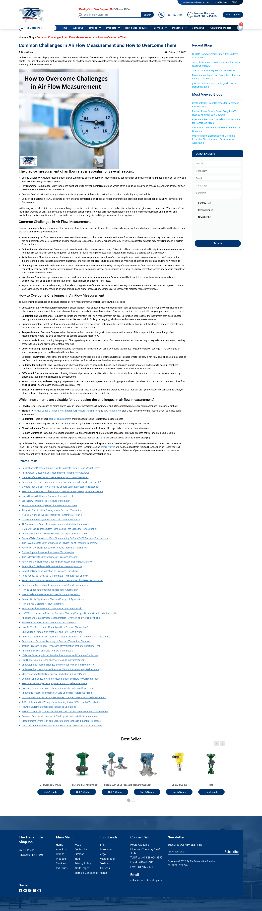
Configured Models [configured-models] (220, 27)
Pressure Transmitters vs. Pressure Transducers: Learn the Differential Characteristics (66, 636)
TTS (102, 844)
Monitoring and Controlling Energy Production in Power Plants (54, 674)
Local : (142, 862)
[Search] (109, 15)
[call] (170, 15)
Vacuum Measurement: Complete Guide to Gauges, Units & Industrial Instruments (64, 697)
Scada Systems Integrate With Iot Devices (213, 70)
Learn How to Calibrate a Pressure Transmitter (46, 500)
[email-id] (240, 28)
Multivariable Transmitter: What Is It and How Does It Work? (52, 631)
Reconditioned (205, 210)
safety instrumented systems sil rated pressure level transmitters (216, 64)
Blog (77, 859)
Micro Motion (107, 859)
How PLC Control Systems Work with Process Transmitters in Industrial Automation (65, 711)
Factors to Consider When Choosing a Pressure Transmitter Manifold (57, 561)
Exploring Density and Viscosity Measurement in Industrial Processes (57, 688)
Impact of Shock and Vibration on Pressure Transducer (50, 571)
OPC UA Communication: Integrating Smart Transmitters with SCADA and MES (62, 725)
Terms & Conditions (82, 873)
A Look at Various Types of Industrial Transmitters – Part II (52, 514)
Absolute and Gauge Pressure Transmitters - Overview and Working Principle (61, 617)
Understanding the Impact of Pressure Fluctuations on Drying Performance (60, 669)
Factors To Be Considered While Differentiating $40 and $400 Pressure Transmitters (65, 538)
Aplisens (105, 868)
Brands (60, 854)
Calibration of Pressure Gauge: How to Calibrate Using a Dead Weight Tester (61, 468)
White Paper (82, 868)
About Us (61, 849)
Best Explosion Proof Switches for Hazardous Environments (216, 104)
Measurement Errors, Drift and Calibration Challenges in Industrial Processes (61, 720)
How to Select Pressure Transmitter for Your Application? (51, 594)
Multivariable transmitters (50, 410)
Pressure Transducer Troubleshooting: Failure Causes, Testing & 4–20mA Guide (62, 491)
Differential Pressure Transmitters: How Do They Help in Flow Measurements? (61, 482)
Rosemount (106, 849)
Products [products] (111, 27)
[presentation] (214, 228)
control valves (108, 446)
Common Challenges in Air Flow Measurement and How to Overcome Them (60, 678)
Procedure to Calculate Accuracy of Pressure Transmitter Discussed (56, 641)
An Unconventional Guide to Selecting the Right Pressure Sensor (55, 533)
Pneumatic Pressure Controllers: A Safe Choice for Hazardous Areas (57, 692)
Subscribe (232, 851)
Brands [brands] (93, 27)
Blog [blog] (31, 37)
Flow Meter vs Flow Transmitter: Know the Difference (49, 622)
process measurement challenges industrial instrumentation (214, 85)
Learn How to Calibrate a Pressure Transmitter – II (48, 496)
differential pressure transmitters (81, 410)
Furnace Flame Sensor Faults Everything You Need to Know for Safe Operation (215, 113)
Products (61, 859)
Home (64, 27)
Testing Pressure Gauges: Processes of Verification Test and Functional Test (61, 645)
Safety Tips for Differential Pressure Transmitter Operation (52, 566)
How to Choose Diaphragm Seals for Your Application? (50, 589)
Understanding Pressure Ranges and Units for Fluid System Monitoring (58, 664)
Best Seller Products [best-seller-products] (136, 27)
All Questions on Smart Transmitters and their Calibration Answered (56, 524)
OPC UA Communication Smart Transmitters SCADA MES (215, 55)
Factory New (204, 203)
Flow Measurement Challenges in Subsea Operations (49, 706)
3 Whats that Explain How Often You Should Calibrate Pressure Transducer (60, 486)
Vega (103, 854)
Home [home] (22, 37)
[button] (128, 800)
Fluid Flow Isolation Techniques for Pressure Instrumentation (53, 660)
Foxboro (104, 863)
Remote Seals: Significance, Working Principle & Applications (53, 599)
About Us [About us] (78, 27)
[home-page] (31, 14)
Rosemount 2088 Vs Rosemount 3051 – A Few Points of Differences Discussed (62, 580)
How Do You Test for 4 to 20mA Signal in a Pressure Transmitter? (55, 627)
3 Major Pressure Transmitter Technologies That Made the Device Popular (59, 528)
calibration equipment (60, 418)
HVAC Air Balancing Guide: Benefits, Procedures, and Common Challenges (60, 655)
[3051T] (50, 768)
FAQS (78, 844)
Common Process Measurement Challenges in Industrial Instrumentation (59, 716)
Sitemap (79, 854)
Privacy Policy (82, 863)
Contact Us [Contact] (198, 27)
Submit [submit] (217, 243)
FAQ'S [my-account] (234, 2)
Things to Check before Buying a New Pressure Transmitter (52, 510)
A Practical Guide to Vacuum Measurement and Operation (217, 129)
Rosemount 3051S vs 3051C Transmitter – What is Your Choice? (55, 575)
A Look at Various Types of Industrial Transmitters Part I (51, 519)
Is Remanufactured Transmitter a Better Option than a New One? (55, 477)
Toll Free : (146, 857)
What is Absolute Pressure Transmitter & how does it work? (52, 608)
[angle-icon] (216, 743)
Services (158, 27)
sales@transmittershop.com (196, 2)
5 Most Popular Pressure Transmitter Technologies (48, 552)
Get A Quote (233, 14)
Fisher (103, 873)
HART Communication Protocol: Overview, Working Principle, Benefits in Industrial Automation (70, 613)
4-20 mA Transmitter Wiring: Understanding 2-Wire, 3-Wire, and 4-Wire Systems (62, 702)
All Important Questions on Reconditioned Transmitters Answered (55, 472)
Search (147, 14)
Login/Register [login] (220, 2)
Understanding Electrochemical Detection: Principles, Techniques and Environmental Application (214, 139)
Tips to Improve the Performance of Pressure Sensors (49, 557)
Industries (177, 27)
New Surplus (204, 217)
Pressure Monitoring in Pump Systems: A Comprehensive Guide (54, 683)
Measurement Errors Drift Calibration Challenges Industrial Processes (217, 76)
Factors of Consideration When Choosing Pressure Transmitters (55, 547)
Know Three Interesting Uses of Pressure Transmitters (49, 505)
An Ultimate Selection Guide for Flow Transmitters (47, 650)
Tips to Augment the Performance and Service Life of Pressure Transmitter (60, 542)
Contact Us (81, 849)
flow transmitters (112, 410)
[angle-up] (100, 28)
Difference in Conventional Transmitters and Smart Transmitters (55, 585)
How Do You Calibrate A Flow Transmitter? (44, 603)
